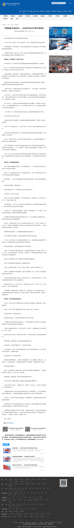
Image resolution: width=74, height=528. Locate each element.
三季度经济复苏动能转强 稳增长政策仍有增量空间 (61, 93)
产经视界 (53, 11)
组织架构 (22, 521)
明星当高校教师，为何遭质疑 (56, 118)
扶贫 (17, 18)
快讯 (12, 18)
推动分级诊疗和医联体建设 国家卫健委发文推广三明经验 (61, 116)
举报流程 (50, 523)
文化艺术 (64, 11)
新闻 (24, 11)
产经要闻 (5, 16)
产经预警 (65, 16)
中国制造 (47, 11)
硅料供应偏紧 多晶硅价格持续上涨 (57, 109)
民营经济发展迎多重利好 (55, 95)
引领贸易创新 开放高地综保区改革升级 (58, 99)
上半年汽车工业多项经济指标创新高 (58, 73)
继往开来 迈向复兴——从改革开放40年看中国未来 (24, 464)
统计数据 (35, 16)
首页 (21, 11)
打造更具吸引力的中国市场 (55, 91)
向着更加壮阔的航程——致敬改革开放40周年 (23, 455)
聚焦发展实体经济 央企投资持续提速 (59, 79)
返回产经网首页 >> (10, 423)
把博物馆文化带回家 (54, 113)
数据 (34, 11)
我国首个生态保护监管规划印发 (56, 111)
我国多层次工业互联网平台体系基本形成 (59, 82)
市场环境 (28, 16)
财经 (37, 11)
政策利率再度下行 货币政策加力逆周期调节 (59, 97)
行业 (27, 11)
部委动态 (13, 16)
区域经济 (42, 11)
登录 (70, 3)
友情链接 (47, 521)
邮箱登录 (53, 521)
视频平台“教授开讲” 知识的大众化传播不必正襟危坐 (61, 115)
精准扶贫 (59, 11)
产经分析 (58, 16)
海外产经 (5, 18)
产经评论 (50, 16)
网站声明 (28, 521)
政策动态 (43, 16)
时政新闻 (20, 16)
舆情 (31, 11)
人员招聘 (40, 521)
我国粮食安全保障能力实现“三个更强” (59, 77)
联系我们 (34, 521)
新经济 (70, 11)
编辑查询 (59, 521)
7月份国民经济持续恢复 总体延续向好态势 (59, 101)
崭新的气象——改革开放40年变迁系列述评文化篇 (24, 447)
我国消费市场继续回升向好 (56, 75)
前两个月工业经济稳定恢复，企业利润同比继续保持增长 (61, 84)
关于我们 (15, 521)
